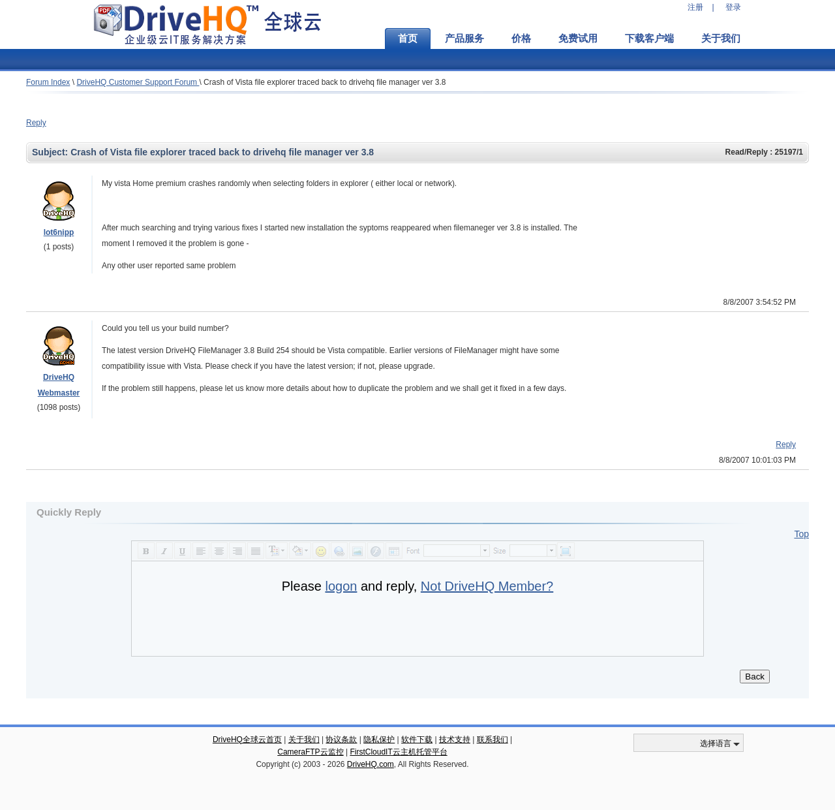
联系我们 (492, 739)
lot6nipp (59, 232)
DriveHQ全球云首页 (247, 739)
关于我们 (720, 38)
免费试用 (578, 38)
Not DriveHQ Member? (487, 586)
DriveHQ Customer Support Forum (137, 82)
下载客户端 (649, 38)
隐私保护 (379, 739)
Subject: (51, 152)
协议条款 (341, 739)
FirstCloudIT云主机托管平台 (398, 751)
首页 (408, 38)
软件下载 (417, 739)
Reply (36, 122)
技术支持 (454, 739)
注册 (695, 7)
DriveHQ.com (370, 764)
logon (341, 586)
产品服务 (464, 38)
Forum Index (48, 82)
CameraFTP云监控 (310, 751)
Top (801, 534)
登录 (733, 7)
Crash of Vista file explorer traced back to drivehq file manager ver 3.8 (325, 82)
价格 (521, 38)
